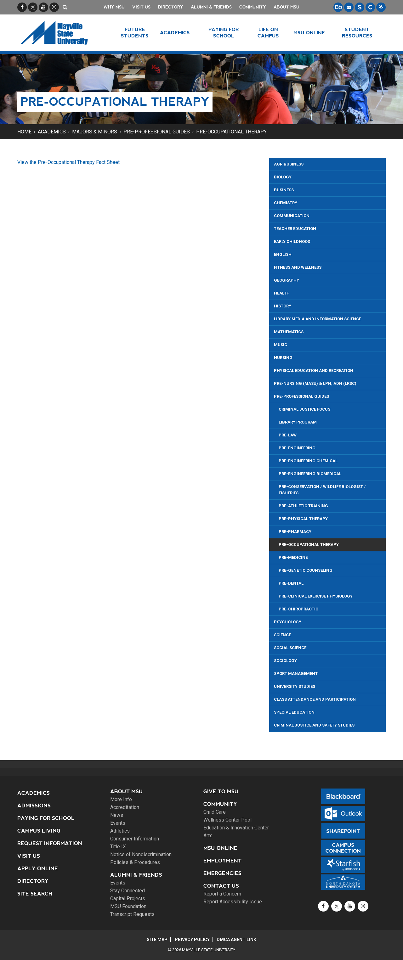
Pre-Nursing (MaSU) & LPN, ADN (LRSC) (315, 383)
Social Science (290, 647)
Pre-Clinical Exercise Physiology (316, 596)
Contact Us (221, 886)
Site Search (35, 894)
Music (280, 344)
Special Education (294, 712)
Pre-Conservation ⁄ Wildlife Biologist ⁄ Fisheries (322, 489)
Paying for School (46, 818)
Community (252, 7)
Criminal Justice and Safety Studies (314, 725)
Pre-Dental (291, 583)
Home (24, 132)
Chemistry (285, 202)
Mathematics (289, 331)
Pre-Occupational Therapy (231, 132)
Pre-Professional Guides (156, 132)
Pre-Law (288, 435)
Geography (286, 280)
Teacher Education (295, 228)
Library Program (298, 422)
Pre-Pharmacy (295, 531)
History (282, 306)
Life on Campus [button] (268, 32)
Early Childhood (292, 241)
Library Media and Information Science (317, 319)
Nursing (283, 357)
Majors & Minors (94, 132)
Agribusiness (289, 164)
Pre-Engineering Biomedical (310, 473)
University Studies (294, 686)
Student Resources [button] (357, 32)
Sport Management (296, 673)
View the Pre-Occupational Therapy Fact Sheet (68, 162)
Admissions (34, 806)
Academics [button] (175, 32)
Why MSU (114, 7)
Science (282, 634)
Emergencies (222, 873)
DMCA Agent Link (237, 939)
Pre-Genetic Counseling (305, 570)
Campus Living (38, 831)
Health (282, 293)
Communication (291, 215)
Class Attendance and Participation (315, 699)
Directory (170, 7)
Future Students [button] (135, 32)
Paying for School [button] (223, 32)
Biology (283, 177)
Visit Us (141, 7)
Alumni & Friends (211, 7)
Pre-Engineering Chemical (308, 460)
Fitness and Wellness (297, 267)
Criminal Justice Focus (304, 409)
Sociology (285, 660)
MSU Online (220, 848)
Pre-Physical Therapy (303, 518)
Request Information (49, 843)
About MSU (286, 7)
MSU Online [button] (309, 32)
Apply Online (37, 869)
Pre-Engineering (297, 448)
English (283, 254)
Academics (52, 132)
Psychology (287, 622)
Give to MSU (221, 791)
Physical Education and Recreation (313, 370)
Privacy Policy (192, 939)
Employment (222, 861)
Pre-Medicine (293, 557)
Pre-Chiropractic (298, 609)
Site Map (156, 939)
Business (284, 190)
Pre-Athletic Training (303, 505)
